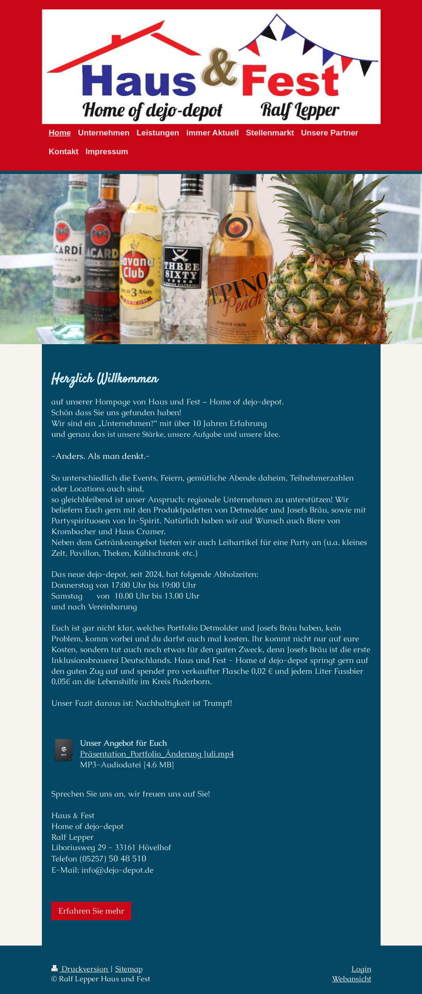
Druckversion (80, 969)
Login (361, 969)
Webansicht (351, 979)
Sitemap (129, 969)
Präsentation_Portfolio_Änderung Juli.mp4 (157, 754)
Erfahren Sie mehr (91, 911)
